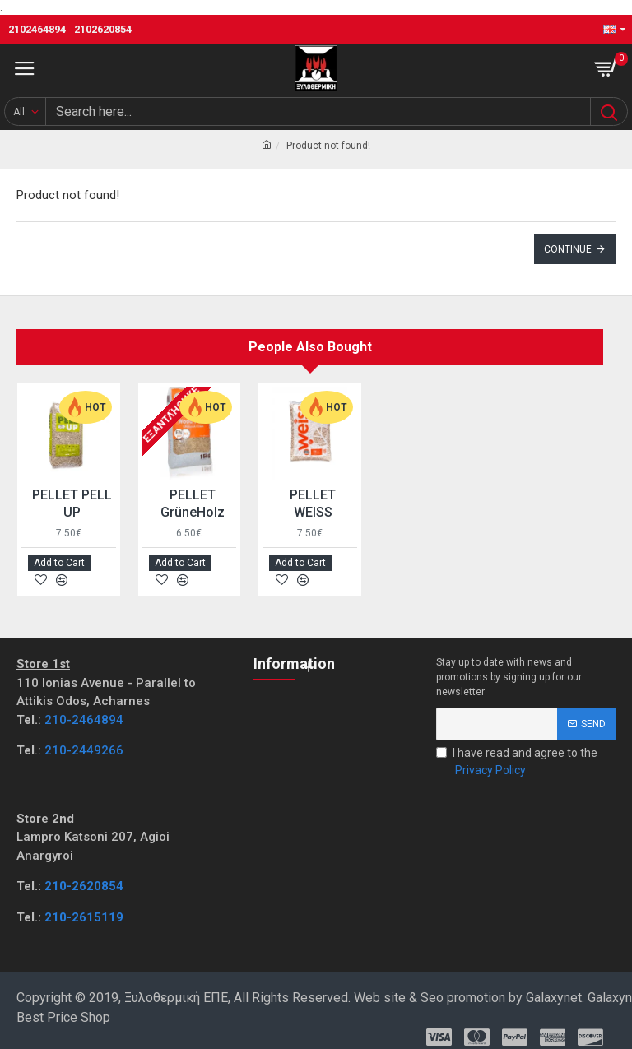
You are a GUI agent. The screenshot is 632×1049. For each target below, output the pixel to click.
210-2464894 (83, 719)
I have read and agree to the (516, 762)
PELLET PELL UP (72, 503)
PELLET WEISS (313, 503)
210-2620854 (83, 886)
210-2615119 (83, 917)
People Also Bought (310, 347)
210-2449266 (83, 750)
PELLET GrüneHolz (192, 503)
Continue (568, 249)
